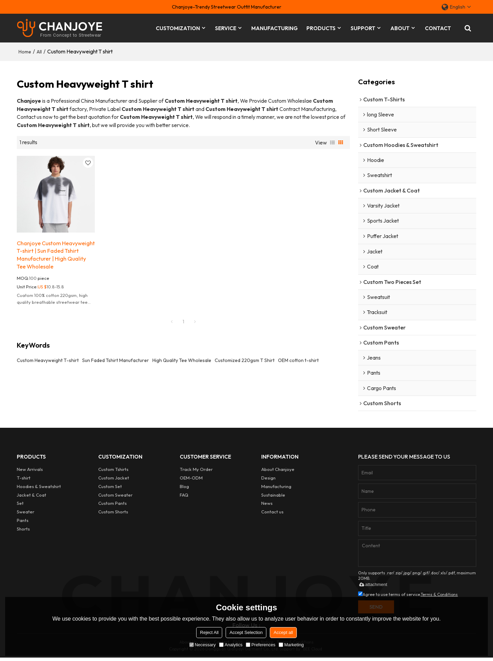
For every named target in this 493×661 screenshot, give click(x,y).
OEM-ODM (191, 480)
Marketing (291, 644)
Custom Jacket (113, 480)
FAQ (184, 497)
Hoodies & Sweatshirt (39, 488)
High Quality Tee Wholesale (181, 360)
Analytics (230, 644)
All (39, 50)
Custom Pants (112, 505)
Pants (22, 522)
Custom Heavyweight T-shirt (48, 360)
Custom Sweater (115, 497)
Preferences (260, 644)
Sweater (26, 514)
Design (268, 480)
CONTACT (438, 27)
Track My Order (197, 472)
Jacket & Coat (31, 497)
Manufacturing (276, 488)
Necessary (202, 644)
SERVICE (225, 27)
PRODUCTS (321, 27)
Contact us (272, 514)
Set (20, 505)
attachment (371, 587)
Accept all (283, 632)
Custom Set (110, 488)
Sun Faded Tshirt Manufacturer (115, 360)
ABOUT (399, 27)
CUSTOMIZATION (178, 27)
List (332, 141)
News (267, 505)
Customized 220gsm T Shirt (245, 360)
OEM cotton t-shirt (298, 360)
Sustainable (273, 497)
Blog (184, 488)
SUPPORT (363, 27)
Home (24, 50)
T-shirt (24, 480)
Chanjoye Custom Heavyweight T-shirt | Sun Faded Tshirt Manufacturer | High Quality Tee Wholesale (53, 254)
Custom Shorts (113, 514)
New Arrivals (30, 472)
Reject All (209, 632)
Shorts (23, 531)
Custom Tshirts (113, 472)
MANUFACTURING (274, 27)
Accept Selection (246, 632)
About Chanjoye (277, 472)
